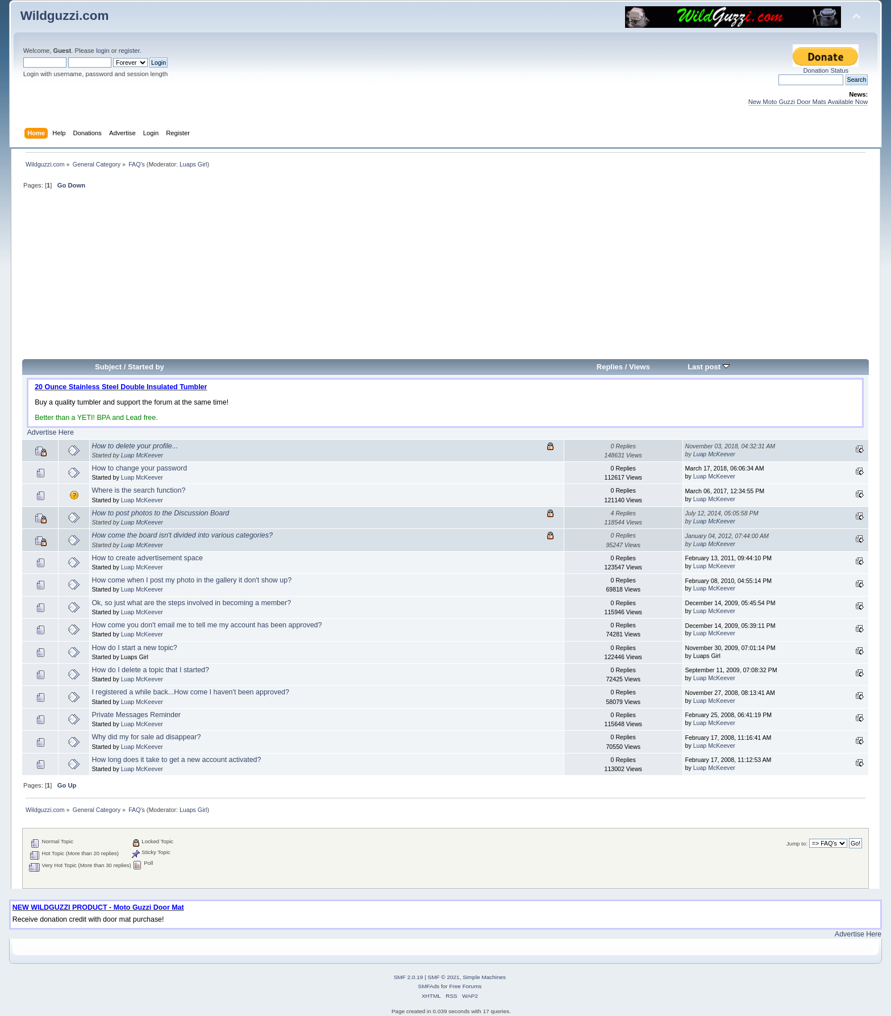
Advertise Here (50, 432)
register (129, 50)
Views (639, 367)
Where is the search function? (138, 490)
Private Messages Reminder (136, 715)
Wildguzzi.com (64, 16)
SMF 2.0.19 (408, 977)
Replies (610, 367)
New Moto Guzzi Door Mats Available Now (808, 101)
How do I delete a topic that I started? (150, 670)
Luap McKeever (142, 455)
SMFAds (429, 986)
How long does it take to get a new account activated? (176, 760)
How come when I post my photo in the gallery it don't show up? (191, 580)
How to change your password (139, 468)
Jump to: (796, 843)
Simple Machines (484, 977)
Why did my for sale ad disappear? (146, 737)
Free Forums (465, 986)
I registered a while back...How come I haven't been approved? (190, 692)
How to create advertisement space (146, 558)
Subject (108, 367)
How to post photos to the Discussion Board (160, 513)
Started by (146, 367)
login (103, 50)
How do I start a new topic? (134, 648)
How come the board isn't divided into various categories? (181, 535)
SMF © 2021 (444, 977)
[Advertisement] (445, 279)
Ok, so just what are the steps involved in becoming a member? (191, 603)
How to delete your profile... (134, 446)
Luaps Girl (193, 164)
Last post (709, 367)
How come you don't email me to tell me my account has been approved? (206, 625)
